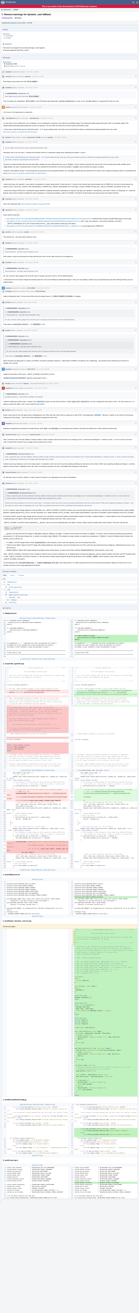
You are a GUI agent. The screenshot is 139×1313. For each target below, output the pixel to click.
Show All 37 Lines (37, 1155)
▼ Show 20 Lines (50, 618)
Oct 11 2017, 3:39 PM (42, 369)
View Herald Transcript (37, 383)
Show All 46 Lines (37, 659)
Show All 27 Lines (37, 916)
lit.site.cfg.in (12, 602)
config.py (13, 600)
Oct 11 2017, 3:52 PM (40, 388)
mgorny (26, 383)
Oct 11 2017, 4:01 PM (35, 410)
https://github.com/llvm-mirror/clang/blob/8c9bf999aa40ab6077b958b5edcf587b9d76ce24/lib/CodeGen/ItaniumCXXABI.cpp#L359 (48, 219)
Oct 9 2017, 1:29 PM (31, 87)
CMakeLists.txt (12, 582)
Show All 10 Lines (37, 1165)
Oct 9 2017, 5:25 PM (31, 142)
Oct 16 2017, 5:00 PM (31, 448)
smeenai (8, 76)
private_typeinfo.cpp (15, 587)
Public (19, 18)
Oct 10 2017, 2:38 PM (31, 199)
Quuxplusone (10, 118)
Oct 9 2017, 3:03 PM (60, 137)
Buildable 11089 (11, 64)
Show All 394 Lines (38, 618)
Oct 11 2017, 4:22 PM (35, 423)
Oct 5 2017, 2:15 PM (32, 72)
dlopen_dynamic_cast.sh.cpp (18, 595)
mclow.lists (9, 36)
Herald (7, 383)
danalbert (13, 23)
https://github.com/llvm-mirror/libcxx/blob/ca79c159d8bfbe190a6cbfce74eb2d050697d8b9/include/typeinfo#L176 (42, 221)
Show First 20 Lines (25, 618)
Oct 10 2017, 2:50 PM (31, 210)
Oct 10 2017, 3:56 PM (42, 288)
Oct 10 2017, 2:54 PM (37, 232)
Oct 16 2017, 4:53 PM (48, 434)
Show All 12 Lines (37, 879)
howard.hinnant (10, 434)
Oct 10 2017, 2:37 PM (39, 179)
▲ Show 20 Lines (25, 659)
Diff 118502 (31, 288)
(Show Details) (40, 291)
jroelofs (8, 107)
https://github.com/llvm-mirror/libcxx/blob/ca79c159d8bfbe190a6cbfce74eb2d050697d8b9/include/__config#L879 (42, 226)
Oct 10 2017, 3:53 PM (31, 262)
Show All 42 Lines (38, 1104)
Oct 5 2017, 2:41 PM (38, 76)
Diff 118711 (31, 369)
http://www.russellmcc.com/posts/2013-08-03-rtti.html (20, 132)
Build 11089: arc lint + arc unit (15, 66)
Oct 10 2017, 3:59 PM (30, 302)
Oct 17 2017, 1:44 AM (31, 483)
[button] (137, 2)
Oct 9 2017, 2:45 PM (46, 118)
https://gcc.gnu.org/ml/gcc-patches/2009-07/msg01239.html (27, 173)
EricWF (8, 38)
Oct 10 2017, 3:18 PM (31, 243)
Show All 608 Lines (36, 870)
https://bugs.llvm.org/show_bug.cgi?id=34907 (35, 204)
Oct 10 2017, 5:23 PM (30, 330)
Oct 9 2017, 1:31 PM (35, 107)
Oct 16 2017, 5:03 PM (35, 472)
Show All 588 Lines (37, 770)
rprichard (8, 179)
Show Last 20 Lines (49, 659)
